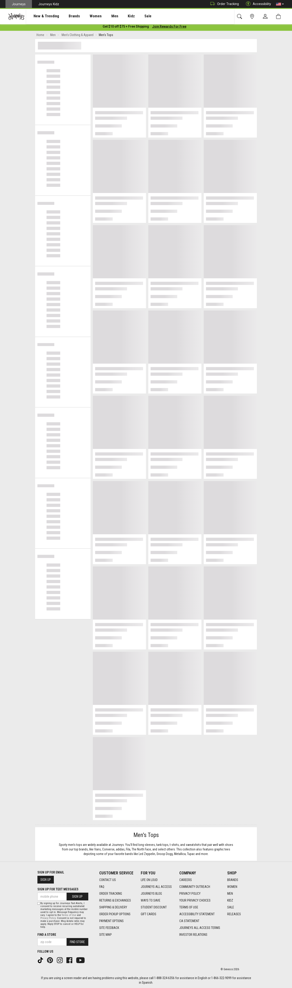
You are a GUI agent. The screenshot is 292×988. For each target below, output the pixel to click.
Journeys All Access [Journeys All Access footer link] (156, 887)
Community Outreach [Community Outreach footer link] (194, 887)
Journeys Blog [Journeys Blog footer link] (151, 893)
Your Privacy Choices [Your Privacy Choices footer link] (195, 900)
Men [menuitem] (102, 16)
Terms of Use (69, 915)
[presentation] (42, 16)
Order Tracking (223, 4)
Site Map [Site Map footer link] (105, 934)
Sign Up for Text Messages (57, 889)
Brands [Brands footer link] (232, 880)
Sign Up (45, 879)
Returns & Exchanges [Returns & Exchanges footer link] (115, 900)
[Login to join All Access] (126, 27)
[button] (280, 4)
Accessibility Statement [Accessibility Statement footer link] (197, 914)
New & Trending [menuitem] (42, 16)
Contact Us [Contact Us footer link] (107, 880)
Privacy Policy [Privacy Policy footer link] (190, 893)
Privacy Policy (48, 918)
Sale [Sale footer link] (230, 907)
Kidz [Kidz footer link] (230, 900)
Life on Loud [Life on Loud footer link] (149, 880)
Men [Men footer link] (230, 893)
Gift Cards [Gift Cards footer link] (148, 914)
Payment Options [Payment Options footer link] (111, 921)
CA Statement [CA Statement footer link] (189, 921)
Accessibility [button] (257, 4)
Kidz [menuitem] (117, 16)
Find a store (46, 934)
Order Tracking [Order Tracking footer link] (110, 893)
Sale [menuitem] (131, 16)
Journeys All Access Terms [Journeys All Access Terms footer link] (199, 928)
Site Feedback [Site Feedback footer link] (109, 928)
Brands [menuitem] (67, 16)
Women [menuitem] (86, 16)
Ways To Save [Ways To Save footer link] (150, 900)
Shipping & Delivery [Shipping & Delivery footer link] (113, 907)
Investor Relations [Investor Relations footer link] (193, 934)
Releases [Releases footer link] (234, 914)
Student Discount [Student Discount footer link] (154, 907)
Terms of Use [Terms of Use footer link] (188, 907)
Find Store (77, 942)
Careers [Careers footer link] (185, 880)
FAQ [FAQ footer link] (101, 887)
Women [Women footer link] (232, 887)
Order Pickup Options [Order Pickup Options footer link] (114, 914)
